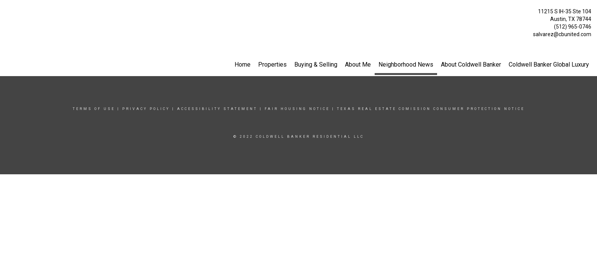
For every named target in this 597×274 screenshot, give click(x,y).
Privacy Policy (146, 109)
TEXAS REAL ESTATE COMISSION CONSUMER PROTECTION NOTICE (431, 109)
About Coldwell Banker (471, 64)
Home (243, 64)
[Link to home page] (8, 14)
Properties (272, 64)
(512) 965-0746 (572, 27)
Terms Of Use (94, 109)
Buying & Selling (315, 64)
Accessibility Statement (217, 109)
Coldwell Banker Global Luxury (549, 64)
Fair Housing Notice (297, 109)
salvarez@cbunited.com (562, 34)
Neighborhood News (405, 64)
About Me (358, 64)
